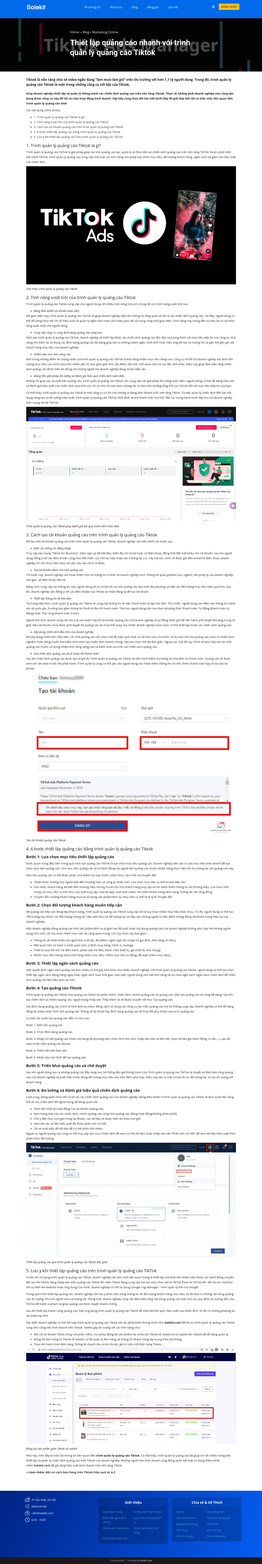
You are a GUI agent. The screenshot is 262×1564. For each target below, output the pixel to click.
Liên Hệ (173, 7)
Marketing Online (105, 32)
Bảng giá (152, 7)
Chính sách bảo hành (116, 1528)
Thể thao (212, 1524)
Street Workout (216, 1536)
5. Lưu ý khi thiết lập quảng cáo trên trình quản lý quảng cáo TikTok (78, 137)
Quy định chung (112, 1512)
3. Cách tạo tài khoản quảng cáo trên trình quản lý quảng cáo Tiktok (78, 127)
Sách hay (181, 1530)
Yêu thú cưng (184, 1536)
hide (56, 110)
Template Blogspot (218, 1518)
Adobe (180, 1512)
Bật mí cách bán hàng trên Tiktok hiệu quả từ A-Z (80, 1472)
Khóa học (116, 7)
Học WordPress (185, 1518)
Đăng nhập (229, 7)
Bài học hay (214, 1530)
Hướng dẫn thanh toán (147, 1512)
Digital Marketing (186, 1524)
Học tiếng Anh (215, 1512)
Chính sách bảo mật (115, 1538)
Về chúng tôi (92, 7)
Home (74, 32)
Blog (135, 7)
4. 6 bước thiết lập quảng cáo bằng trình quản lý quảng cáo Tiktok (77, 132)
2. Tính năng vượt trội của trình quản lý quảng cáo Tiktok (71, 122)
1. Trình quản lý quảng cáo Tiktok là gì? (60, 117)
